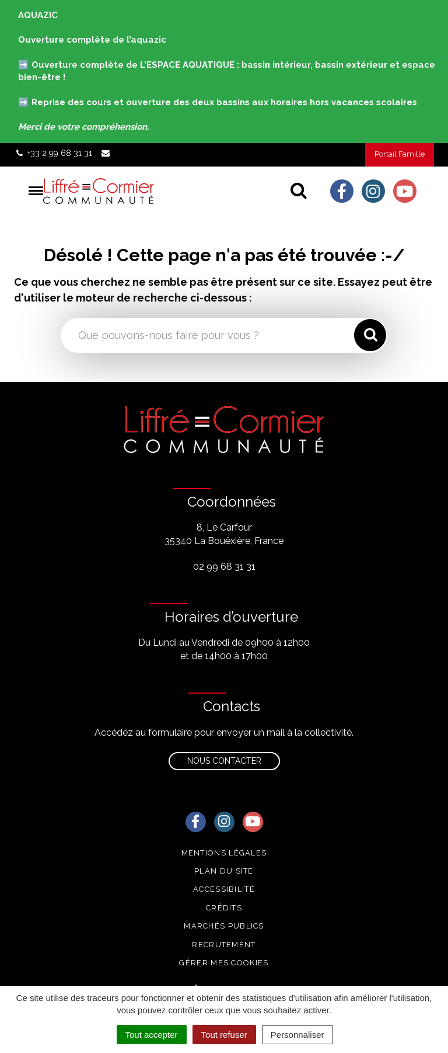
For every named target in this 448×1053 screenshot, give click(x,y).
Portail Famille (399, 154)
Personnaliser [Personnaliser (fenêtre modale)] (297, 1035)
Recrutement (224, 944)
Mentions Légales (224, 852)
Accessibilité (224, 889)
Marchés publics (224, 926)
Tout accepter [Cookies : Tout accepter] (151, 1035)
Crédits (224, 907)
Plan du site (224, 871)
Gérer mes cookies (223, 962)
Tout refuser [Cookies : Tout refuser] (224, 1035)
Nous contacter (224, 760)
